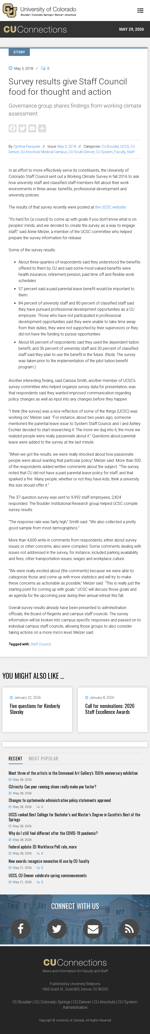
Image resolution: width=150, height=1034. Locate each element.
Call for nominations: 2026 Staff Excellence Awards (109, 708)
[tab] (16, 758)
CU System (104, 152)
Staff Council (41, 644)
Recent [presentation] (16, 758)
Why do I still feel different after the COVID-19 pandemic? (53, 833)
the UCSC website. (111, 207)
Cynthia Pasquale (26, 146)
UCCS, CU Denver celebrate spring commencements (48, 875)
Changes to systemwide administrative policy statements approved (60, 800)
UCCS (124, 146)
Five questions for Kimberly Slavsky (35, 708)
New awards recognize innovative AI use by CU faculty (49, 861)
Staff (130, 152)
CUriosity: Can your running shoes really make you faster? (52, 787)
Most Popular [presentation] (43, 758)
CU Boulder (110, 146)
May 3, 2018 (66, 146)
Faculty (119, 152)
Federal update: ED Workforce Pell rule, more (43, 847)
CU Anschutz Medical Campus (43, 152)
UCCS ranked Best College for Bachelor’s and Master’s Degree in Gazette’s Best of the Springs (74, 817)
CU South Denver (81, 152)
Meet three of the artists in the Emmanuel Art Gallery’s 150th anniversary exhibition (73, 773)
